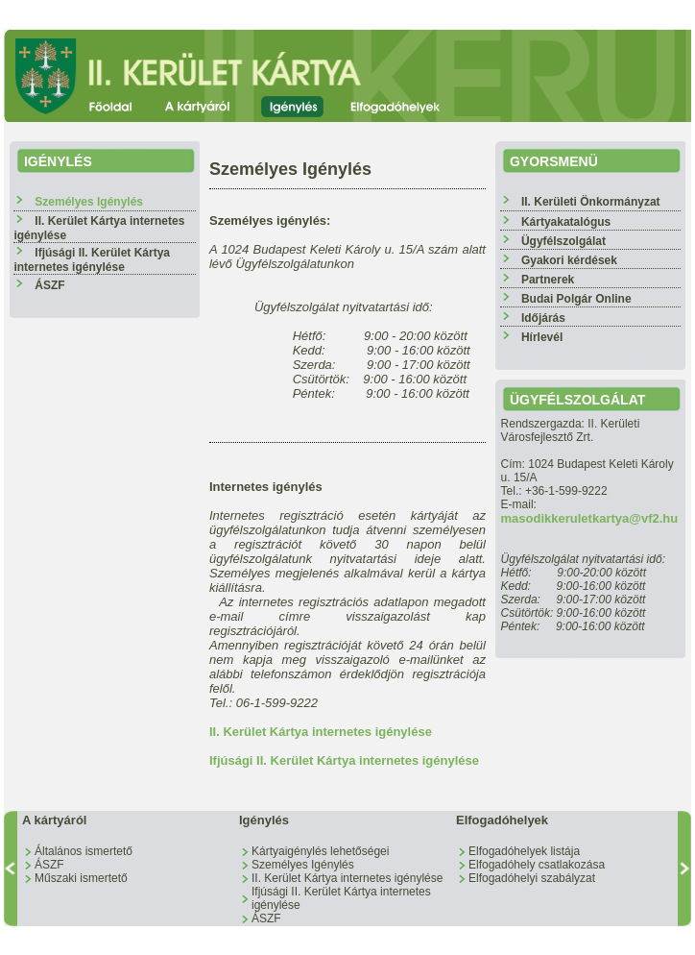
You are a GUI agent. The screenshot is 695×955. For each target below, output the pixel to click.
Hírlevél (542, 337)
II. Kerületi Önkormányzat (590, 201)
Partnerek (547, 279)
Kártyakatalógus (566, 222)
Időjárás (543, 318)
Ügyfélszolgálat (563, 241)
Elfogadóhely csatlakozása (536, 864)
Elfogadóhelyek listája (524, 851)
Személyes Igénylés (303, 864)
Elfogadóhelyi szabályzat (531, 878)
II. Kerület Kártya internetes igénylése (320, 731)
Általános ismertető (83, 851)
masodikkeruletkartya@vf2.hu (590, 518)
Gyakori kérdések (569, 260)
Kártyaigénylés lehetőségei (320, 851)
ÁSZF (49, 285)
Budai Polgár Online (576, 299)
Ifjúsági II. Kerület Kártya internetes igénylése (91, 260)
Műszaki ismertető (81, 878)
